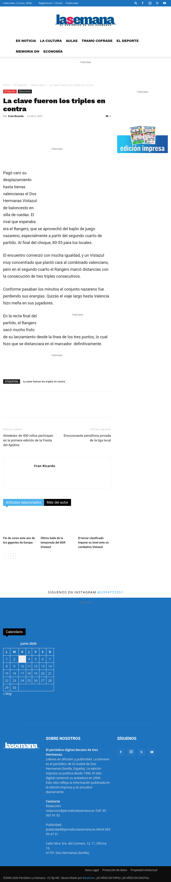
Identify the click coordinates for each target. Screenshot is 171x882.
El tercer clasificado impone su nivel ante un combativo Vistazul (93, 542)
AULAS (72, 41)
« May (7, 693)
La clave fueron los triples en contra (44, 381)
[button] (135, 3)
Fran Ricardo (16, 116)
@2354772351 (110, 592)
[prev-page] (6, 556)
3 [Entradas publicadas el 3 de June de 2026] (22, 659)
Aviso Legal (92, 870)
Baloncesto (38, 85)
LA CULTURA (51, 41)
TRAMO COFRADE (96, 41)
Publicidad (72, 3)
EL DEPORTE (127, 41)
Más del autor (57, 502)
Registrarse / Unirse (50, 3)
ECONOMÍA (53, 51)
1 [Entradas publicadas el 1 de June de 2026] (7, 659)
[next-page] (13, 556)
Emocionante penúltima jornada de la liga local (87, 438)
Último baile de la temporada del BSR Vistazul (53, 542)
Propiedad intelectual (144, 870)
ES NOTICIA (26, 41)
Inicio (6, 85)
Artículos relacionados (23, 502)
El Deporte (20, 85)
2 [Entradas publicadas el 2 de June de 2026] (14, 659)
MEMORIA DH (27, 51)
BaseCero (89, 878)
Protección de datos (114, 870)
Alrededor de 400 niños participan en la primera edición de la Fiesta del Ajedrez (28, 440)
